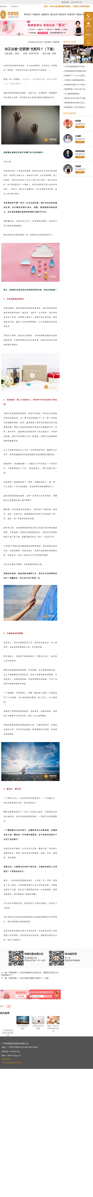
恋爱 (8, 1006)
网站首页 (27, 14)
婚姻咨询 (45, 14)
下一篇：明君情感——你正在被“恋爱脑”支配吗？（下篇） (25, 978)
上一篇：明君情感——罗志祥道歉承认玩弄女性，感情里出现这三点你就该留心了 (29, 974)
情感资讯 (36, 14)
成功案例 (47, 42)
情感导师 (71, 14)
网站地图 (5, 1059)
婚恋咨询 (62, 14)
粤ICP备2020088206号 (11, 1063)
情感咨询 (80, 14)
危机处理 (54, 14)
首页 (40, 42)
